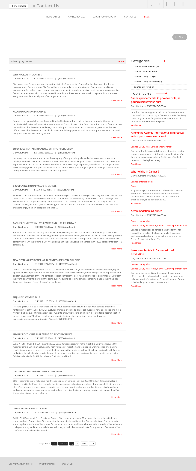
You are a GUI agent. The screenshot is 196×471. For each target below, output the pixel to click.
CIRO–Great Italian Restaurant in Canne (37, 371)
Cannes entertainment (146, 66)
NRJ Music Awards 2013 (26, 297)
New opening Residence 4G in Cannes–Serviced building (46, 260)
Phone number (18, 5)
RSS (186, 66)
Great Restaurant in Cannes (30, 408)
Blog (20, 37)
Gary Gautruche (20, 78)
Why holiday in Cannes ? (27, 74)
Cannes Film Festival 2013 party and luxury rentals (44, 223)
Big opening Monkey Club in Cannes (34, 185)
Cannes (134, 186)
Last (92, 443)
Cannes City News (144, 86)
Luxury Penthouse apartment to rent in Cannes (42, 334)
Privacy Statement (46, 463)
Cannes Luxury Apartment (148, 81)
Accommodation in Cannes (29, 111)
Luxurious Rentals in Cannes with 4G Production (43, 148)
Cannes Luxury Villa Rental (143, 225)
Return (121, 61)
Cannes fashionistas (145, 71)
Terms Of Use (67, 463)
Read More (116, 100)
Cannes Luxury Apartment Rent (172, 225)
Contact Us (47, 6)
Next (84, 443)
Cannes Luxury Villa (144, 76)
